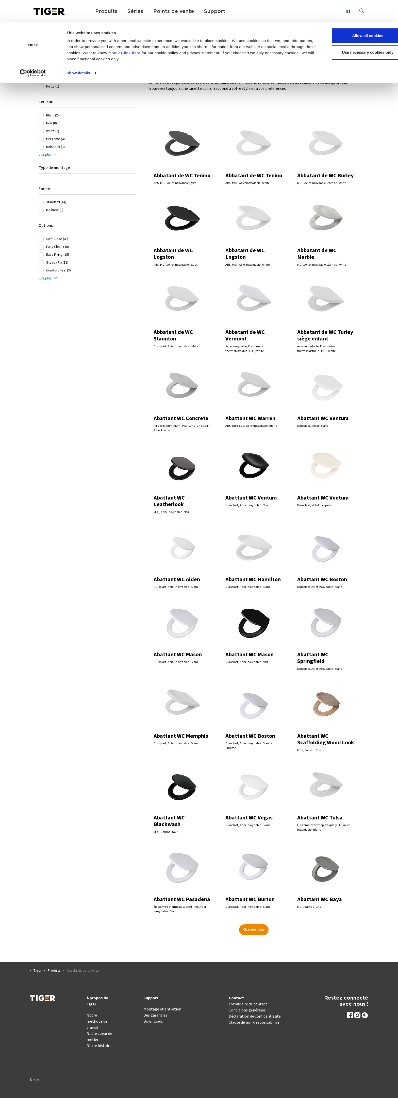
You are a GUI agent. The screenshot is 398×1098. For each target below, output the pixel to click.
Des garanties (155, 1015)
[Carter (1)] (41, 78)
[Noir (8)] (41, 123)
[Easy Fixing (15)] (41, 255)
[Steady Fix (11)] (41, 262)
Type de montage (54, 167)
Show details (78, 50)
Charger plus (253, 929)
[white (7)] (41, 131)
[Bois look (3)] (41, 147)
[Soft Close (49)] (41, 239)
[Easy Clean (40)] (41, 247)
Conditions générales (247, 1010)
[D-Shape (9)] (41, 210)
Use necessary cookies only (356, 30)
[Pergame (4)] (41, 139)
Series (44, 65)
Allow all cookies (355, 13)
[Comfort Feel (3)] (41, 270)
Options (46, 225)
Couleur (46, 102)
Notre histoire (99, 1046)
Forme (44, 189)
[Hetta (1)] (41, 86)
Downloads (153, 1021)
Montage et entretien (162, 1009)
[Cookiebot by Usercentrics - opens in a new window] (33, 51)
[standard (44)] (41, 202)
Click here (157, 30)
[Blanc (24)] (41, 115)
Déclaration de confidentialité (255, 1016)
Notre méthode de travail (97, 1021)
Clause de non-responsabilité (254, 1022)
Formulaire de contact (248, 1004)
